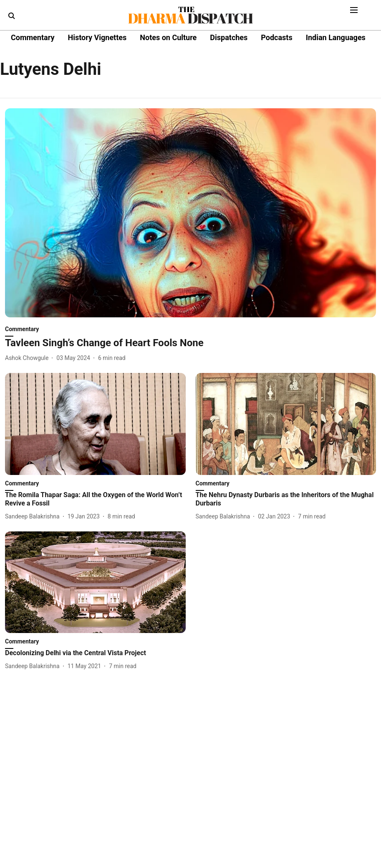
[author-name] (28, 358)
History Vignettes (97, 37)
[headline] (190, 343)
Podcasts (276, 37)
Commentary (32, 37)
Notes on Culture (168, 37)
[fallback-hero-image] (190, 212)
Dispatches (228, 37)
